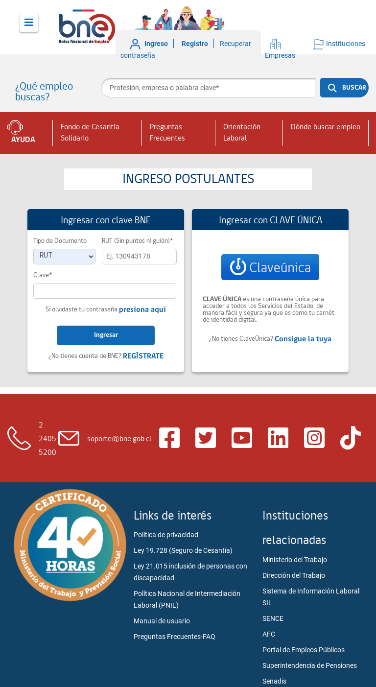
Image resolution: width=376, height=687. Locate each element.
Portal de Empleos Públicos (303, 650)
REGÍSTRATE (143, 356)
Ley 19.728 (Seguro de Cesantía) (183, 550)
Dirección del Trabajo (293, 575)
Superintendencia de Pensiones (309, 665)
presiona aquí (142, 310)
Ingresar (106, 335)
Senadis (274, 681)
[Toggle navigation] (29, 22)
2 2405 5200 (47, 439)
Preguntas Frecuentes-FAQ (174, 636)
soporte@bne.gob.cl (119, 439)
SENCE (272, 618)
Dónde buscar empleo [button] (325, 127)
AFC (268, 634)
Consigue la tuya (303, 339)
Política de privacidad (166, 535)
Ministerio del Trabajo (294, 560)
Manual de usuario (162, 621)
